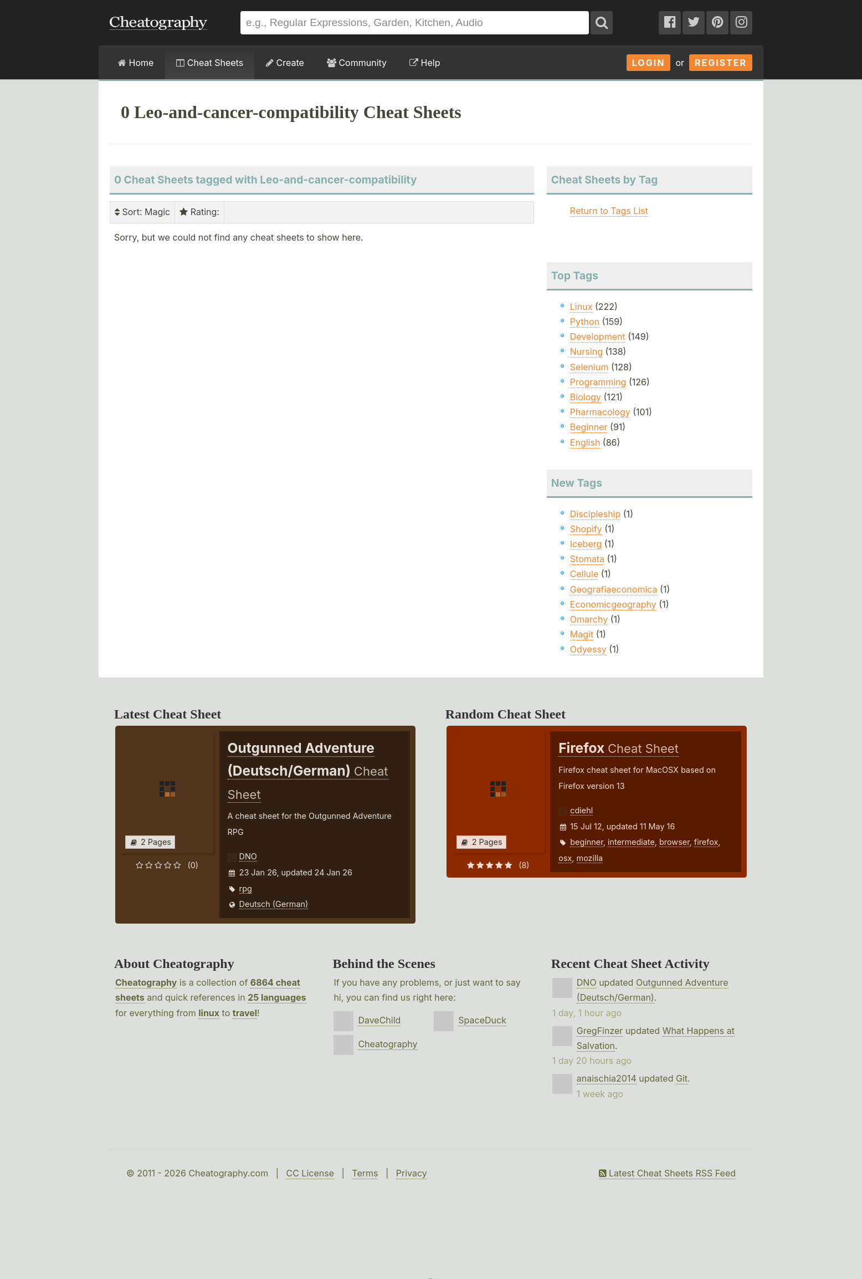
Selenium (589, 367)
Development (597, 336)
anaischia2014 (607, 1078)
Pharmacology (600, 411)
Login (648, 62)
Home (135, 62)
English (585, 442)
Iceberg (586, 543)
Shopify (586, 528)
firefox (706, 842)
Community (357, 62)
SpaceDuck (482, 1020)
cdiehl (581, 810)
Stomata (587, 558)
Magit (581, 634)
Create (285, 62)
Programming (598, 382)
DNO (248, 856)
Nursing (586, 351)
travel (245, 1012)
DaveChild (379, 1020)
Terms (365, 1173)
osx (565, 858)
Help (424, 62)
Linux (581, 306)
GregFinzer (600, 1030)
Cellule (584, 573)
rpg (245, 888)
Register (721, 62)
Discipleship (595, 513)
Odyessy (588, 649)
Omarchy (589, 619)
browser (674, 842)
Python (584, 321)
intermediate (631, 842)
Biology (585, 396)
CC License (310, 1173)
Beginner (589, 426)
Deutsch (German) (274, 904)
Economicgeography (613, 604)
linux (208, 1012)
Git (681, 1078)
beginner (586, 842)
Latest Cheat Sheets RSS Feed (667, 1173)
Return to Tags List (609, 210)
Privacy (411, 1173)
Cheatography (146, 982)
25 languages (277, 997)
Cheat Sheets (209, 62)
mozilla (590, 858)
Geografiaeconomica (614, 589)
